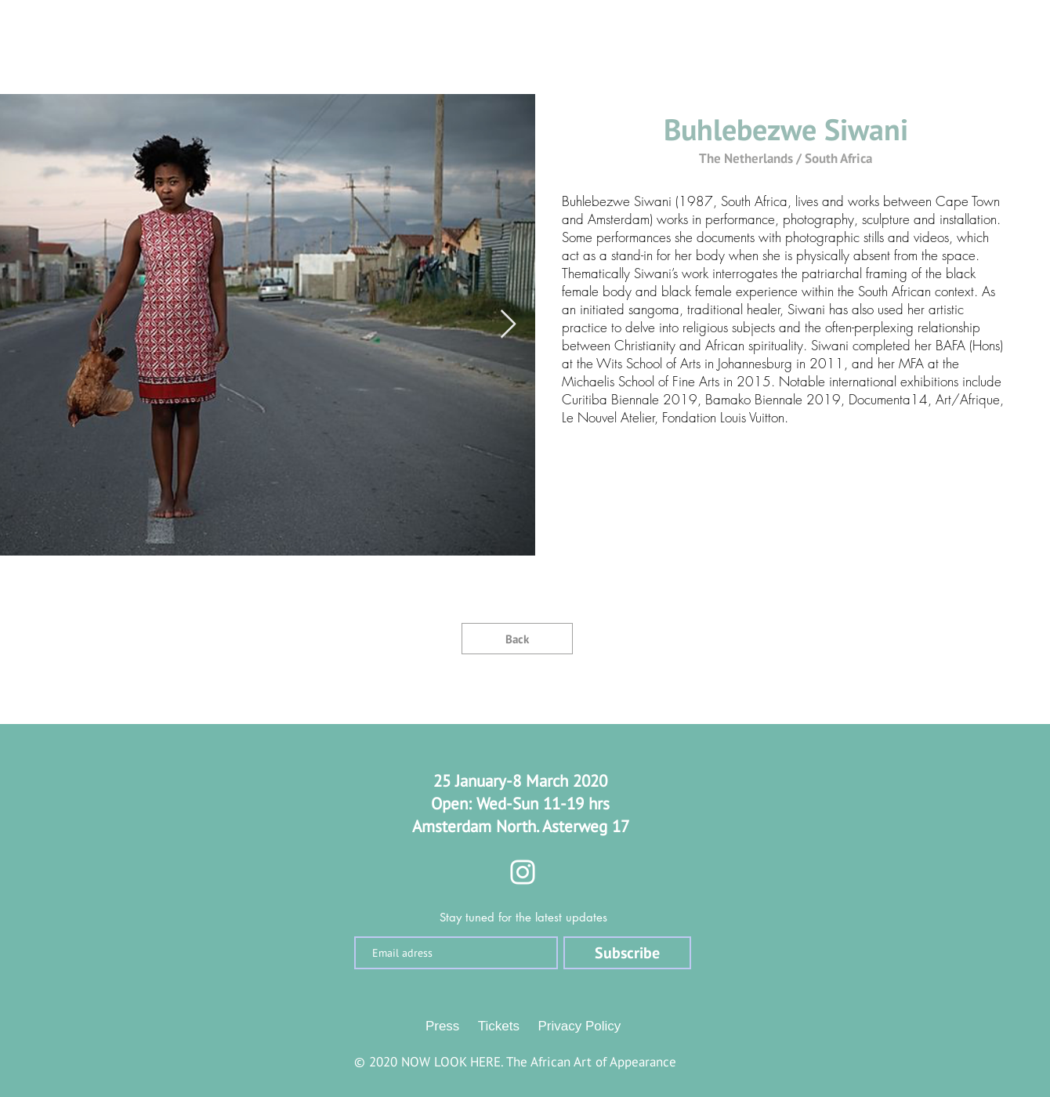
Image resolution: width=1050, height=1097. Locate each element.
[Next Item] (508, 325)
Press (442, 1026)
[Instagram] (522, 872)
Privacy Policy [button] (579, 1026)
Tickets (499, 1026)
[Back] (517, 638)
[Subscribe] (627, 952)
